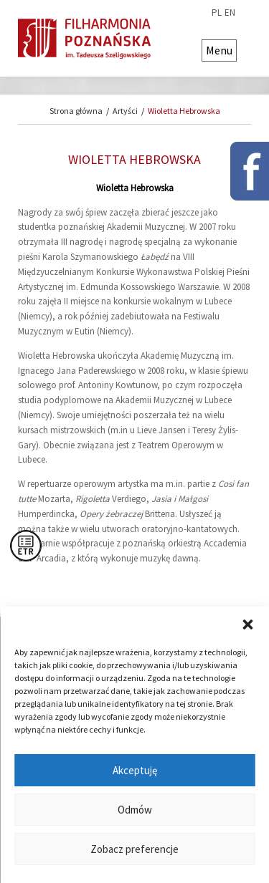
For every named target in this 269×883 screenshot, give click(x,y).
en (230, 13)
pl (217, 13)
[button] (247, 624)
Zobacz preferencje (134, 849)
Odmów (135, 809)
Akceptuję (135, 770)
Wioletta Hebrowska (184, 110)
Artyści (125, 110)
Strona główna (76, 110)
